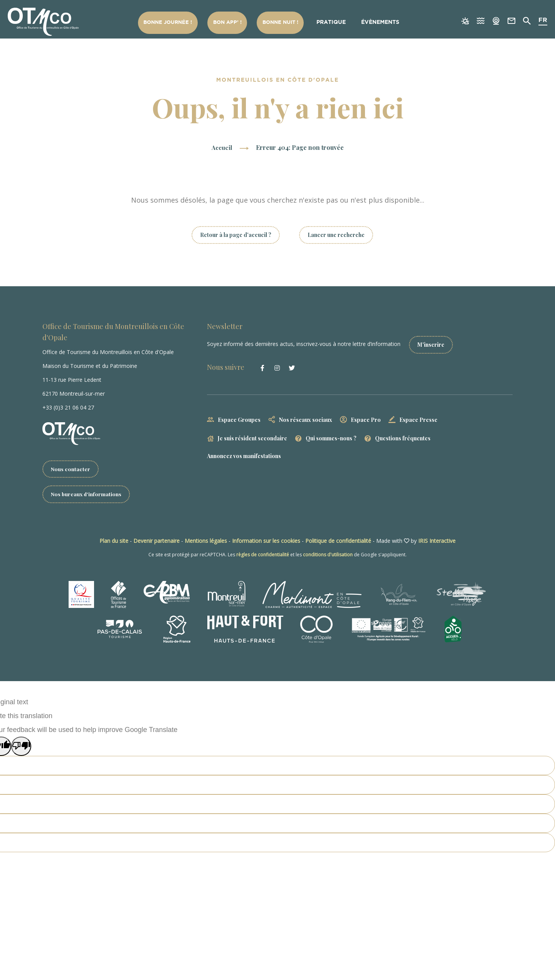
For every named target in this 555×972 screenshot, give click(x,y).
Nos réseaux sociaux (305, 417)
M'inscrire (433, 342)
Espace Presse (418, 417)
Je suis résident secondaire (252, 436)
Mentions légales (206, 541)
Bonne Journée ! (174, 22)
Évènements (381, 22)
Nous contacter (71, 469)
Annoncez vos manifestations (244, 454)
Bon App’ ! (231, 22)
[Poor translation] (21, 746)
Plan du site (113, 541)
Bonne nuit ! (282, 22)
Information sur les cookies (266, 541)
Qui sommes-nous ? (331, 436)
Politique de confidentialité (338, 541)
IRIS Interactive (437, 541)
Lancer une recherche (336, 234)
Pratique (331, 22)
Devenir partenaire (156, 541)
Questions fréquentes (403, 436)
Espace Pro (366, 417)
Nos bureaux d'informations (87, 494)
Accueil (222, 147)
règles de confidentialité (262, 555)
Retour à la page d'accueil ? (235, 234)
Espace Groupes (239, 417)
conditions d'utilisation (328, 555)
